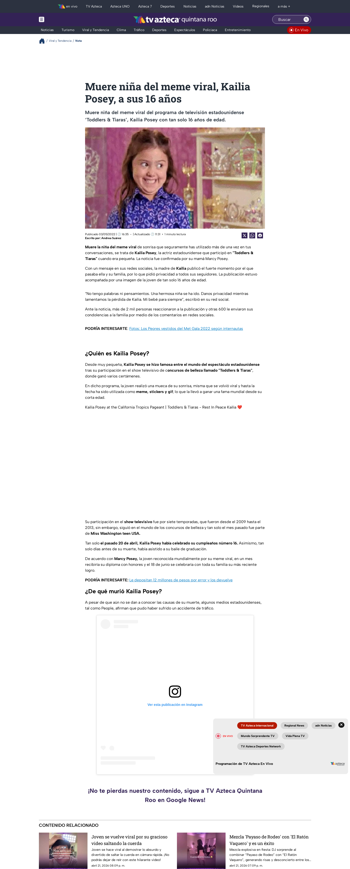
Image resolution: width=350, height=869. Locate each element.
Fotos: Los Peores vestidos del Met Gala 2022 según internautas (186, 328)
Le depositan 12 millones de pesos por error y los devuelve (181, 580)
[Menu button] (58, 19)
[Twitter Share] (244, 235)
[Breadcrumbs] (44, 41)
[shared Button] (252, 235)
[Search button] (306, 19)
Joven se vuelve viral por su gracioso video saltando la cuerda (129, 840)
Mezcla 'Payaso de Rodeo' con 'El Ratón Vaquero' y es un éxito (269, 840)
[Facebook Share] (260, 235)
